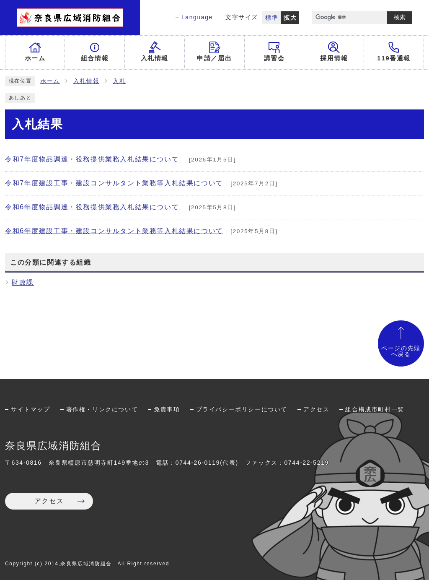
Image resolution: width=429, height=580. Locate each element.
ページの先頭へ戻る (401, 351)
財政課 (23, 282)
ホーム (50, 81)
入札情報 (86, 81)
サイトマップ (30, 409)
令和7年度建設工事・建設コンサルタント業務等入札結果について (114, 183)
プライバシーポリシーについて (241, 409)
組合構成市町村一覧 (374, 409)
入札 (119, 81)
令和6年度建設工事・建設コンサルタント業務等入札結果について (114, 230)
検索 (400, 17)
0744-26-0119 (198, 462)
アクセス (316, 409)
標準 (271, 17)
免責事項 (167, 409)
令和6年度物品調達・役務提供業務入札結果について (93, 207)
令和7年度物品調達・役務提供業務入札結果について (93, 159)
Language (197, 17)
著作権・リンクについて (102, 409)
